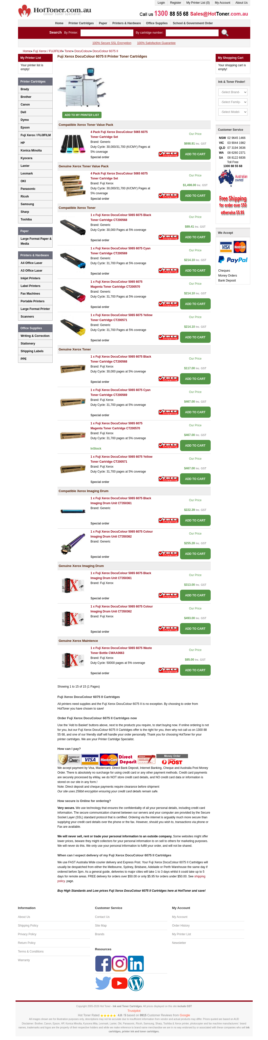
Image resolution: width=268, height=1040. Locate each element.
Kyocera (26, 158)
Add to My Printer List (82, 114)
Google (185, 1015)
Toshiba (26, 219)
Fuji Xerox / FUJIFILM (36, 135)
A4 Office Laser (31, 263)
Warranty (24, 960)
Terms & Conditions (31, 951)
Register (175, 2)
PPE (24, 359)
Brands (99, 934)
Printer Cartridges (81, 23)
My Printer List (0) (198, 2)
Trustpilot (134, 1011)
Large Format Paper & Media (36, 241)
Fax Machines (30, 293)
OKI (23, 181)
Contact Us (102, 917)
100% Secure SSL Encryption (111, 43)
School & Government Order (193, 23)
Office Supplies (156, 23)
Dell (23, 112)
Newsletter (179, 943)
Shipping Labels (32, 351)
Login (161, 2)
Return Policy (27, 943)
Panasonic (28, 189)
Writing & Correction (35, 336)
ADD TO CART (195, 154)
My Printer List (181, 934)
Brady (25, 89)
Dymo (25, 120)
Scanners (27, 316)
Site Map (101, 925)
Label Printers (31, 286)
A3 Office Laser (31, 270)
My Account (222, 2)
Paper (103, 23)
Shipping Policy (28, 925)
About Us (241, 2)
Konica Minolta (31, 150)
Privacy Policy (27, 934)
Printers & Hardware (126, 23)
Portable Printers (33, 301)
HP (23, 143)
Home (59, 23)
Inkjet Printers (31, 278)
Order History (181, 925)
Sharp (25, 212)
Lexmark (27, 173)
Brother (26, 97)
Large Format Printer (35, 309)
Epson (25, 127)
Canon (25, 104)
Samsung (27, 204)
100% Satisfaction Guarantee (156, 43)
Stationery (28, 343)
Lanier (25, 166)
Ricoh (25, 196)
